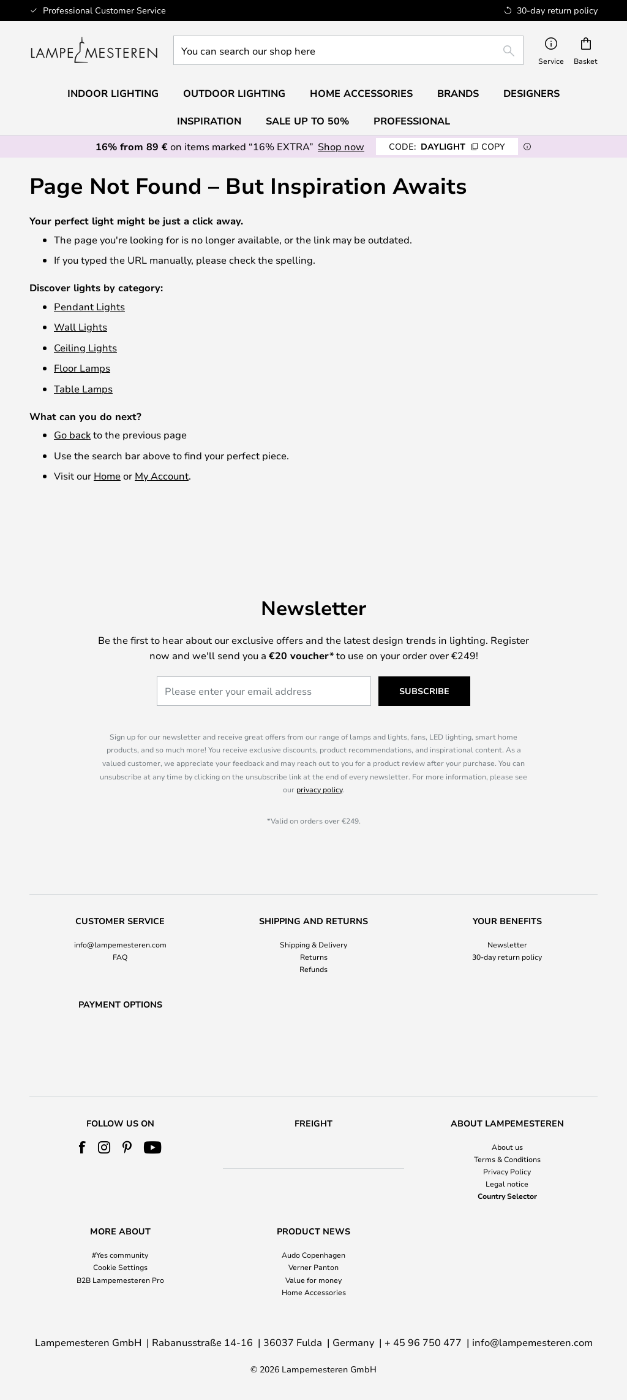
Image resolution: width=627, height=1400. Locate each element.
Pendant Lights (89, 306)
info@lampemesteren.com (120, 912)
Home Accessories (314, 1292)
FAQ (120, 925)
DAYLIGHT (447, 146)
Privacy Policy (507, 1171)
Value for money (313, 1280)
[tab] (120, 914)
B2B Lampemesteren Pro (120, 1280)
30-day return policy (507, 925)
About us (507, 1147)
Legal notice (507, 1183)
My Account (162, 475)
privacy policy (319, 758)
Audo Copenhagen (313, 1255)
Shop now (341, 146)
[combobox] (348, 50)
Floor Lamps (82, 367)
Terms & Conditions (507, 1159)
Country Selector (507, 1196)
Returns (314, 925)
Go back (72, 434)
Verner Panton (313, 1267)
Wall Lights (80, 326)
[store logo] (94, 50)
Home (107, 475)
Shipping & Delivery (313, 912)
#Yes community (120, 1255)
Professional (412, 121)
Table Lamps (83, 388)
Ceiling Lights (85, 347)
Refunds (313, 938)
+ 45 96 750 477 (423, 1342)
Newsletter (507, 912)
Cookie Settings (120, 1267)
